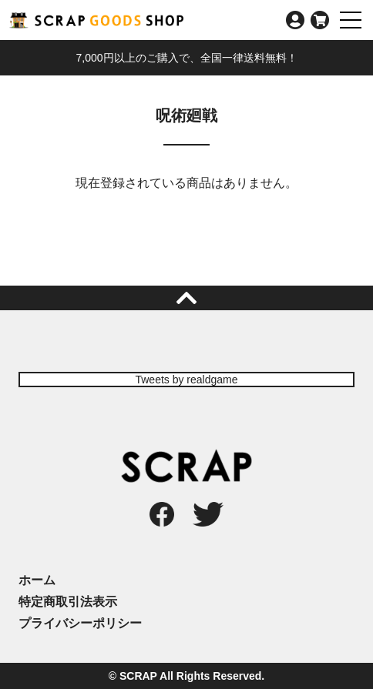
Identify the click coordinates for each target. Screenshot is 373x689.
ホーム (36, 580)
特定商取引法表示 (67, 601)
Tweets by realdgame (186, 379)
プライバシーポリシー (80, 623)
